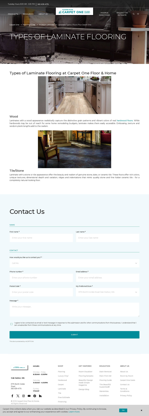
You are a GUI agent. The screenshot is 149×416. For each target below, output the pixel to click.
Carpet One (14, 25)
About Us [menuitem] (124, 372)
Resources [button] (28, 14)
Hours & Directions (104, 14)
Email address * (82, 271)
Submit (74, 335)
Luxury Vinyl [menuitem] (63, 376)
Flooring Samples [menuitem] (86, 376)
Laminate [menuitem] (62, 389)
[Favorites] (138, 14)
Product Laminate (46, 25)
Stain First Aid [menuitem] (105, 376)
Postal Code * (15, 286)
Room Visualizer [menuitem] (85, 372)
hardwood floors (125, 120)
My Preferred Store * (84, 286)
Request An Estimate (122, 14)
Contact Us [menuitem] (124, 384)
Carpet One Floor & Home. (28, 401)
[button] (133, 14)
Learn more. (74, 412)
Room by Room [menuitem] (126, 376)
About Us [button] (43, 14)
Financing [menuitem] (62, 402)
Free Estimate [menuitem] (64, 397)
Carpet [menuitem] (61, 384)
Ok (123, 410)
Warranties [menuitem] (104, 391)
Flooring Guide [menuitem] (105, 380)
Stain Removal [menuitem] (105, 372)
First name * (14, 232)
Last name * (81, 232)
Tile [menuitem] (59, 393)
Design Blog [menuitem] (84, 389)
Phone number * (16, 271)
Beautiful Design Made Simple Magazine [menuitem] (86, 382)
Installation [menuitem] (104, 396)
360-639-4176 (43, 4)
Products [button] (13, 14)
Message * (14, 301)
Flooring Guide (29, 25)
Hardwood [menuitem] (62, 380)
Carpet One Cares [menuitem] (127, 380)
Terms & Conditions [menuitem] (124, 390)
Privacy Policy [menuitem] (126, 396)
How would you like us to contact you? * (26, 257)
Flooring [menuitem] (61, 372)
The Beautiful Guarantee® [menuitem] (105, 385)
